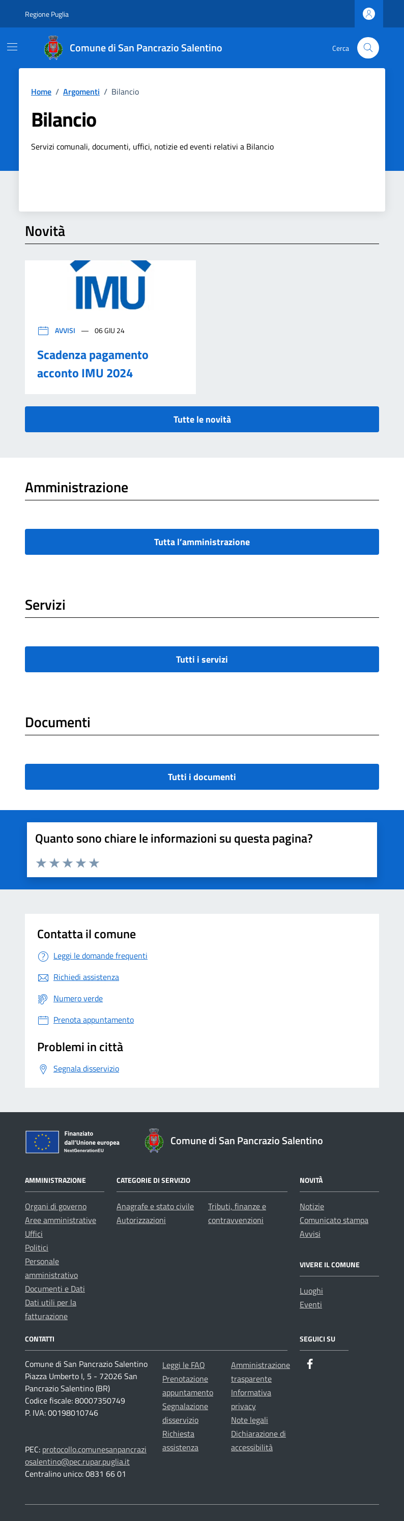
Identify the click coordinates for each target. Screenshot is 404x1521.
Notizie (312, 1206)
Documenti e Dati (55, 1289)
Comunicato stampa (334, 1220)
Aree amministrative (60, 1220)
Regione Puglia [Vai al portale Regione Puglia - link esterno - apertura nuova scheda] (47, 14)
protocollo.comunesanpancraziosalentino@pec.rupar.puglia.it (86, 1455)
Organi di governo (55, 1206)
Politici (36, 1247)
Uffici (34, 1234)
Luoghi (311, 1291)
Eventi (311, 1304)
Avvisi (57, 330)
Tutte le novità (202, 419)
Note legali (249, 1420)
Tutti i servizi (202, 659)
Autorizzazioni (141, 1220)
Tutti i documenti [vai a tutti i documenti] (202, 777)
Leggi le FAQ (183, 1365)
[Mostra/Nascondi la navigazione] (12, 47)
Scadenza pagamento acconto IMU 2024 (93, 363)
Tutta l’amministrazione (202, 542)
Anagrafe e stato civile (155, 1206)
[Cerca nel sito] (368, 48)
